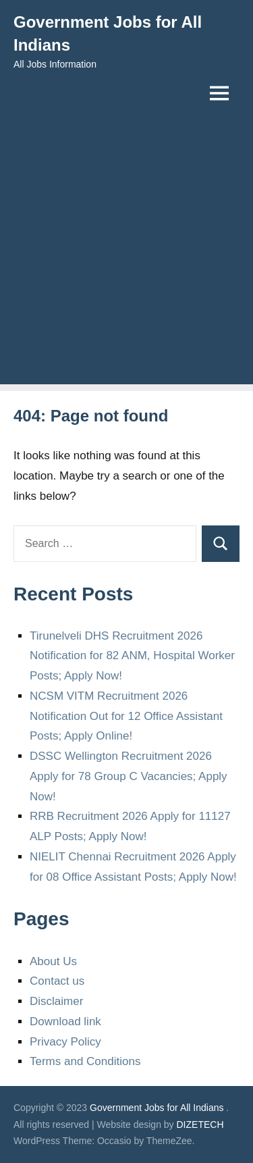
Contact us (57, 981)
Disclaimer (56, 1001)
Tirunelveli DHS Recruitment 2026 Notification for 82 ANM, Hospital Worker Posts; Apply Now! (132, 656)
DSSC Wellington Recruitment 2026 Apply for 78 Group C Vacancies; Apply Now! (128, 776)
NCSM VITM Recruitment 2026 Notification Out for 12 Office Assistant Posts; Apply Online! (126, 716)
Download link (65, 1021)
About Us (53, 961)
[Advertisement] (126, 257)
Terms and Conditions (85, 1061)
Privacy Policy (65, 1041)
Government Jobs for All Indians (156, 1107)
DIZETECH (200, 1124)
